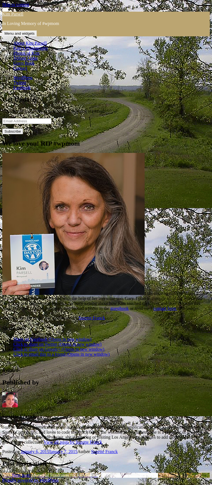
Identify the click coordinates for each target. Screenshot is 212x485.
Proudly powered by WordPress (30, 480)
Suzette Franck (91, 317)
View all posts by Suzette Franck (73, 442)
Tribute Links (25, 58)
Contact (20, 68)
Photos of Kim (26, 53)
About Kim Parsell (30, 43)
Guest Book (23, 63)
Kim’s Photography (30, 48)
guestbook (119, 308)
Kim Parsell (12, 14)
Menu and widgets (19, 33)
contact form (165, 308)
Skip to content (15, 4)
